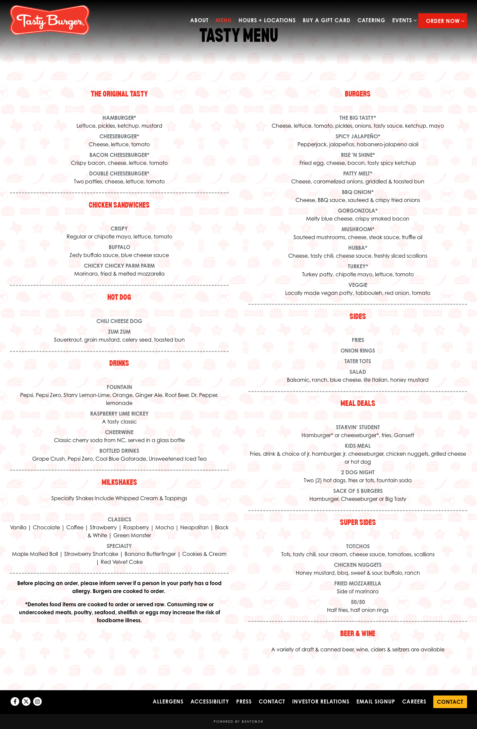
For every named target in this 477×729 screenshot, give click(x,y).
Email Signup (375, 701)
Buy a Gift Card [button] (326, 20)
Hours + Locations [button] (267, 20)
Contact (272, 701)
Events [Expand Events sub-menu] (403, 20)
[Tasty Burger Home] (49, 19)
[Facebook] (15, 701)
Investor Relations (320, 701)
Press (244, 701)
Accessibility (209, 701)
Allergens (168, 701)
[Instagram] (37, 701)
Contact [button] (450, 701)
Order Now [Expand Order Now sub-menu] (444, 20)
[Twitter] (26, 701)
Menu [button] (224, 20)
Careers (414, 701)
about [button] (199, 20)
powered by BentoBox (239, 721)
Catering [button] (371, 20)
